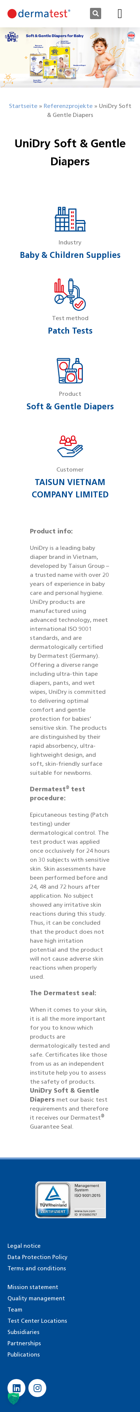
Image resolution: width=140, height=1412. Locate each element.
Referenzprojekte (68, 105)
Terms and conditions (36, 1268)
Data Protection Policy (37, 1257)
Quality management (36, 1298)
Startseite (23, 105)
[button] (95, 13)
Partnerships (24, 1343)
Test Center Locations (37, 1321)
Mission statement (32, 1287)
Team (14, 1309)
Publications (23, 1354)
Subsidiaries (23, 1332)
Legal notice (24, 1246)
